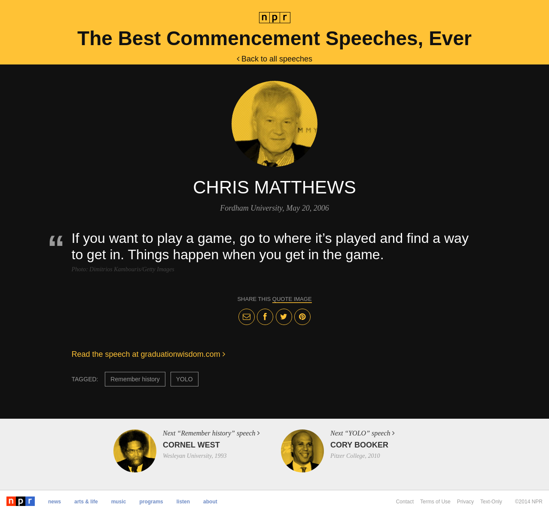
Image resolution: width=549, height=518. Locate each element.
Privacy (465, 502)
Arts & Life (86, 502)
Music (118, 502)
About (210, 502)
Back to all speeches (274, 59)
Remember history (134, 379)
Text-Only (491, 502)
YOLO (184, 379)
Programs (151, 502)
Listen (183, 502)
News (54, 502)
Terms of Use (435, 502)
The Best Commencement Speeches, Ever (274, 38)
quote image (292, 299)
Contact (405, 502)
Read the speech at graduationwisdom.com (148, 354)
